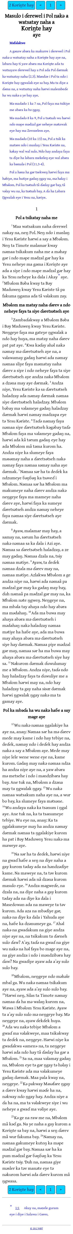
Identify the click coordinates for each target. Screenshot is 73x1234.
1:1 (17, 1208)
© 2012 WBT (36, 1228)
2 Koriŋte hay (21, 5)
